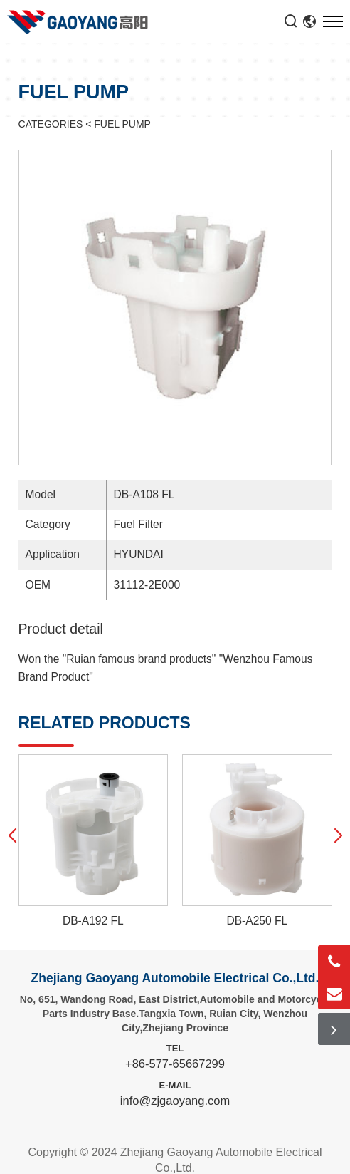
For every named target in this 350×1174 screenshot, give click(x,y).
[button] (12, 835)
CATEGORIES (50, 124)
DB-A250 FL (256, 921)
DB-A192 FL (93, 921)
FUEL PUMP (122, 124)
